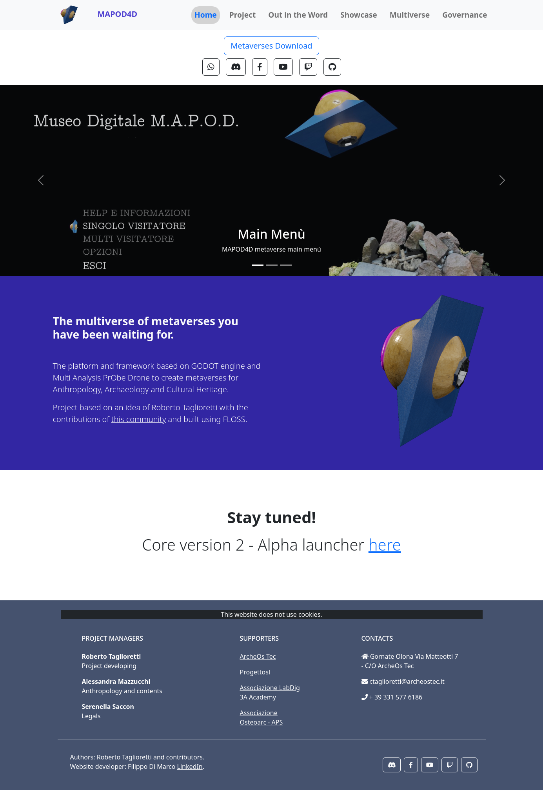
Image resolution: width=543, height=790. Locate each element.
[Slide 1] (257, 265)
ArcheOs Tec (258, 656)
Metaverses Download (271, 45)
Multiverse (410, 14)
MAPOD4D (118, 14)
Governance (464, 14)
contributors (184, 757)
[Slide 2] (272, 265)
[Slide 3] (286, 265)
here (385, 544)
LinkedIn (190, 766)
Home (205, 14)
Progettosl (255, 672)
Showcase (358, 14)
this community (138, 419)
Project (242, 14)
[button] (211, 67)
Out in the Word (298, 14)
